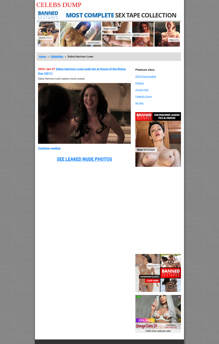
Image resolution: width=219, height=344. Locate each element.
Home (42, 56)
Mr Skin (139, 103)
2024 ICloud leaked (145, 76)
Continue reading (49, 148)
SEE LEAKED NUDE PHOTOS (84, 159)
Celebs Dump (58, 4)
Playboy (139, 83)
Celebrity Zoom (143, 96)
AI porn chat (141, 90)
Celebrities (56, 56)
